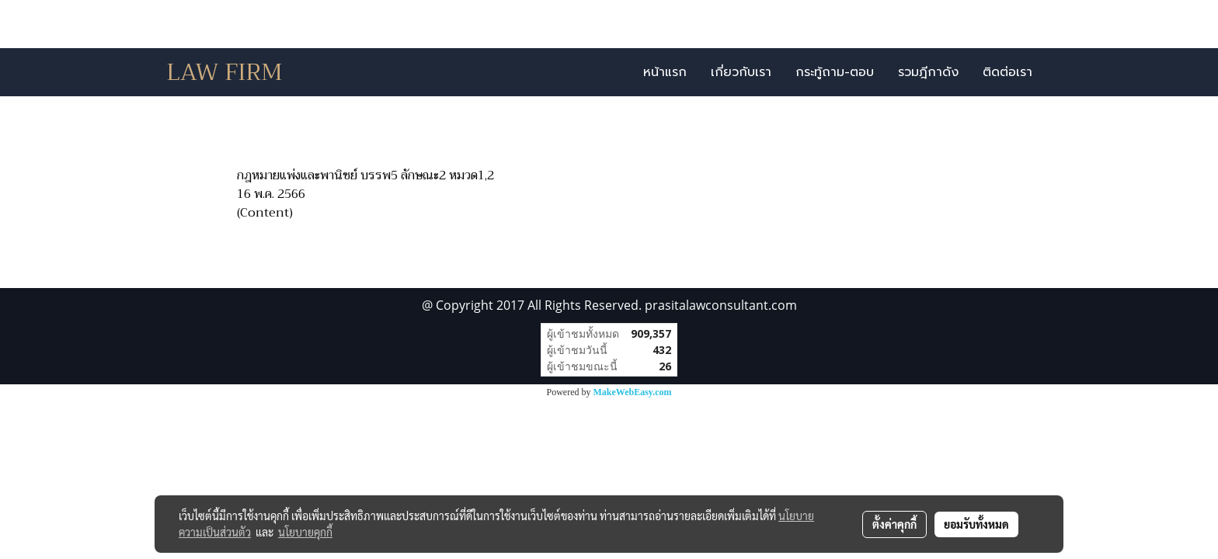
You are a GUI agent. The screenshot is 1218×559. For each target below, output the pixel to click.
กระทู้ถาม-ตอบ (834, 72)
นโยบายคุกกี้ (305, 532)
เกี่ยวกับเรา (741, 72)
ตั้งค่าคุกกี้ (894, 524)
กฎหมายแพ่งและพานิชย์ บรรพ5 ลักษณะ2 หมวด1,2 (365, 175)
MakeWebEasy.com (632, 392)
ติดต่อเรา (1007, 72)
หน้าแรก (665, 72)
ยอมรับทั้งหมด (976, 524)
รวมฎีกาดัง (928, 72)
